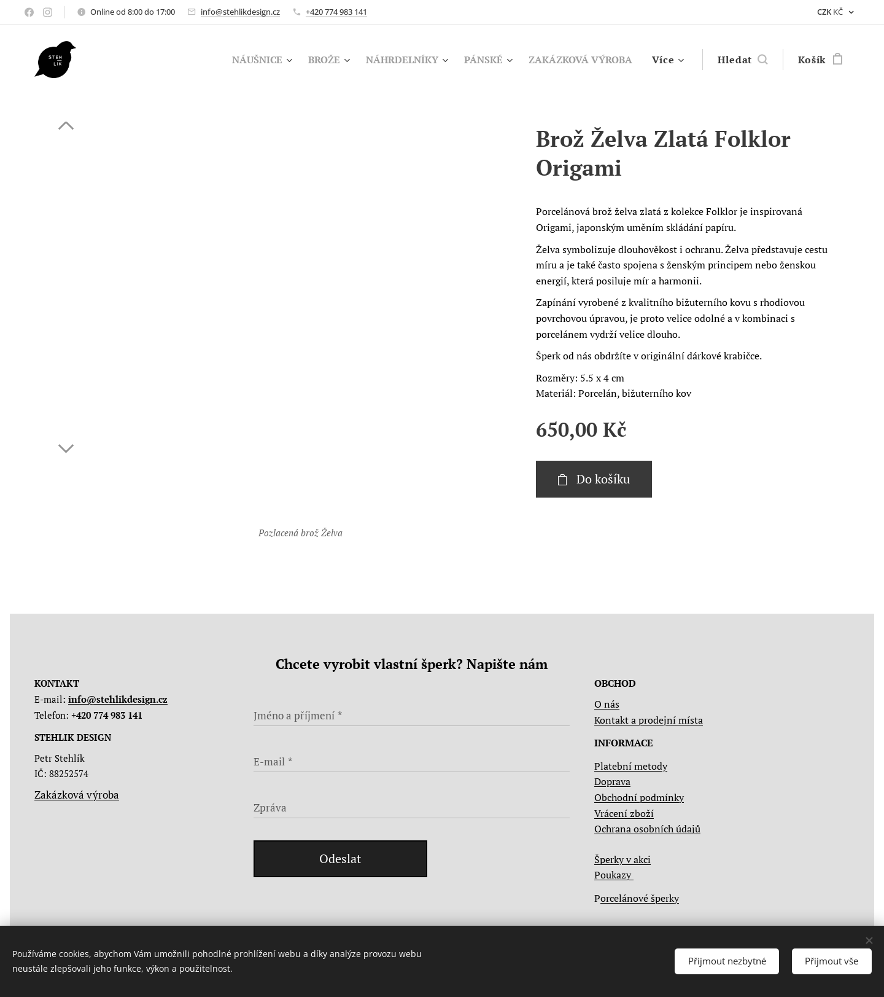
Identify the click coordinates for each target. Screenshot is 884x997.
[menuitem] (242, 59)
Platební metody (630, 766)
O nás (606, 704)
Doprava (612, 781)
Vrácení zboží (624, 813)
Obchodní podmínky (639, 797)
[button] (742, 59)
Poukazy (614, 875)
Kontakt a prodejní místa (648, 720)
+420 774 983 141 (336, 11)
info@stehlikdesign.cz (240, 11)
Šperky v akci (622, 859)
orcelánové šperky (639, 898)
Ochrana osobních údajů (647, 828)
